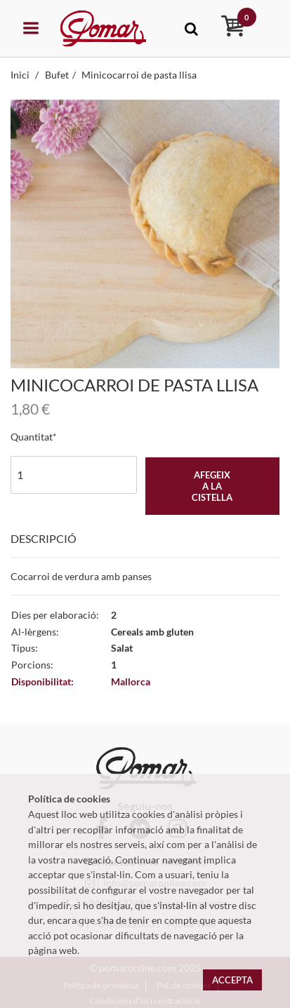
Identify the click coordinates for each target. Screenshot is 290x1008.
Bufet (57, 75)
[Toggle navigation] (191, 28)
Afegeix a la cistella (212, 486)
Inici (21, 75)
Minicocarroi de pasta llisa (139, 75)
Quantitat (32, 437)
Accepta (232, 980)
